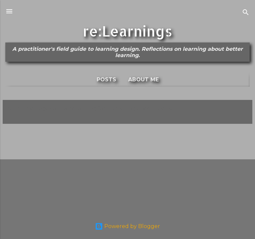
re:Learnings (127, 31)
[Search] (246, 13)
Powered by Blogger (127, 226)
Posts (106, 79)
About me (143, 79)
